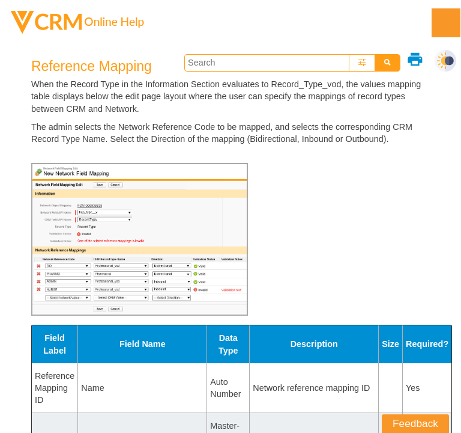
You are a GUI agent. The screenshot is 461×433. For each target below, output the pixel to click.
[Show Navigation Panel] (446, 22)
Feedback (415, 423)
